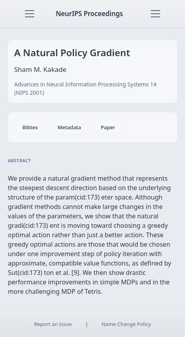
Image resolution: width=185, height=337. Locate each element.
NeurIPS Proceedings (89, 13)
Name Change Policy (126, 324)
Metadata (69, 127)
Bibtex (30, 127)
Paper (108, 127)
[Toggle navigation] (29, 14)
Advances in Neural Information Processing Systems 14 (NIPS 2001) (85, 88)
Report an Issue (53, 324)
